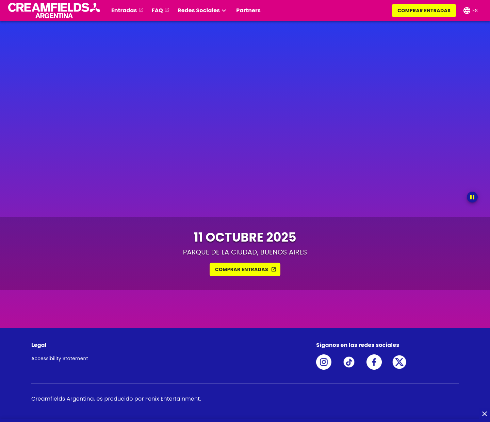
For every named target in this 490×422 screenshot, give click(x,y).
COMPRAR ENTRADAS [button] (245, 269)
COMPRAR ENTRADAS (424, 10)
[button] (53, 10)
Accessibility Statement (59, 358)
